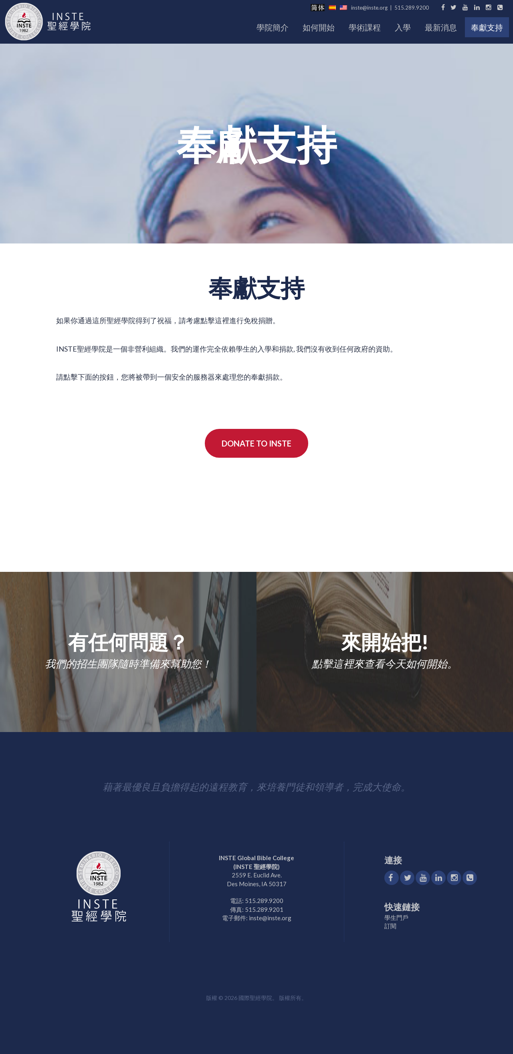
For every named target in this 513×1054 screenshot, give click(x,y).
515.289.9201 (264, 909)
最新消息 (441, 27)
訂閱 (390, 925)
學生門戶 (396, 917)
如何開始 (319, 27)
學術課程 (365, 27)
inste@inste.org (369, 7)
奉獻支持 (487, 27)
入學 (403, 27)
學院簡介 (272, 27)
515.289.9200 (411, 7)
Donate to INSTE (256, 443)
